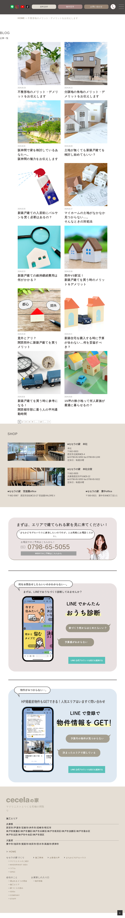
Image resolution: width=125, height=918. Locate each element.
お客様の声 (59, 863)
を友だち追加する (83, 664)
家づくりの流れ (17, 894)
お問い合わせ (97, 7)
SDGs (13, 897)
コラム (13, 874)
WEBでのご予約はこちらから (48, 558)
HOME (13, 857)
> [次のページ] (50, 426)
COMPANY (15, 901)
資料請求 (45, 7)
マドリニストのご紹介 (20, 867)
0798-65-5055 (51, 551)
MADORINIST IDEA (20, 870)
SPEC (13, 878)
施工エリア (15, 890)
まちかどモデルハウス (82, 863)
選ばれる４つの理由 (19, 887)
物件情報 (41, 887)
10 (41, 426)
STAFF (13, 904)
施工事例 (41, 863)
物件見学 (71, 7)
